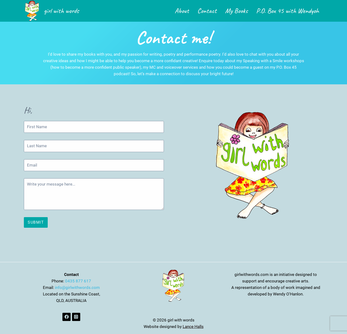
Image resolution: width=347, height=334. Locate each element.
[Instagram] (76, 317)
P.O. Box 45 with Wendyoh (287, 10)
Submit (36, 222)
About (182, 10)
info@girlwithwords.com (77, 287)
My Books (236, 10)
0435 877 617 (78, 281)
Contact (207, 10)
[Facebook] (66, 317)
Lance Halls (193, 326)
